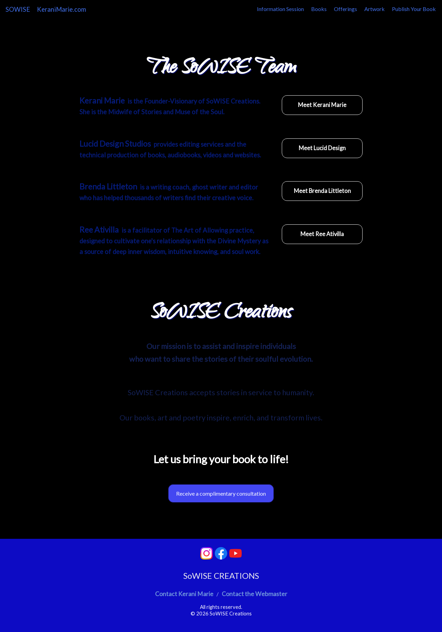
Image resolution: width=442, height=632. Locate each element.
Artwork (374, 9)
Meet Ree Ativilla (322, 234)
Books (319, 9)
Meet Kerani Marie (322, 104)
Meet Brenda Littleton (322, 190)
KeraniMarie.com (61, 9)
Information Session (280, 9)
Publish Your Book (414, 9)
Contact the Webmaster (254, 593)
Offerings (345, 9)
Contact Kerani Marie (184, 593)
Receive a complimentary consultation (221, 493)
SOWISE (18, 9)
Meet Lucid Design (322, 148)
